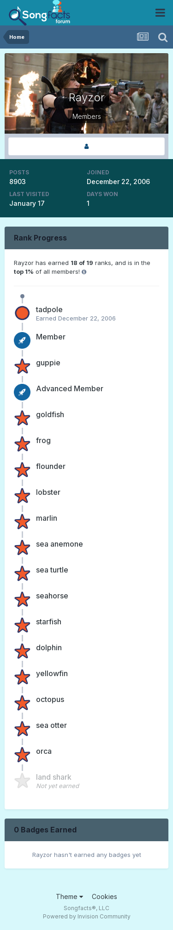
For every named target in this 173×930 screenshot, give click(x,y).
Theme (69, 896)
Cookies (104, 896)
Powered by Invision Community (87, 916)
